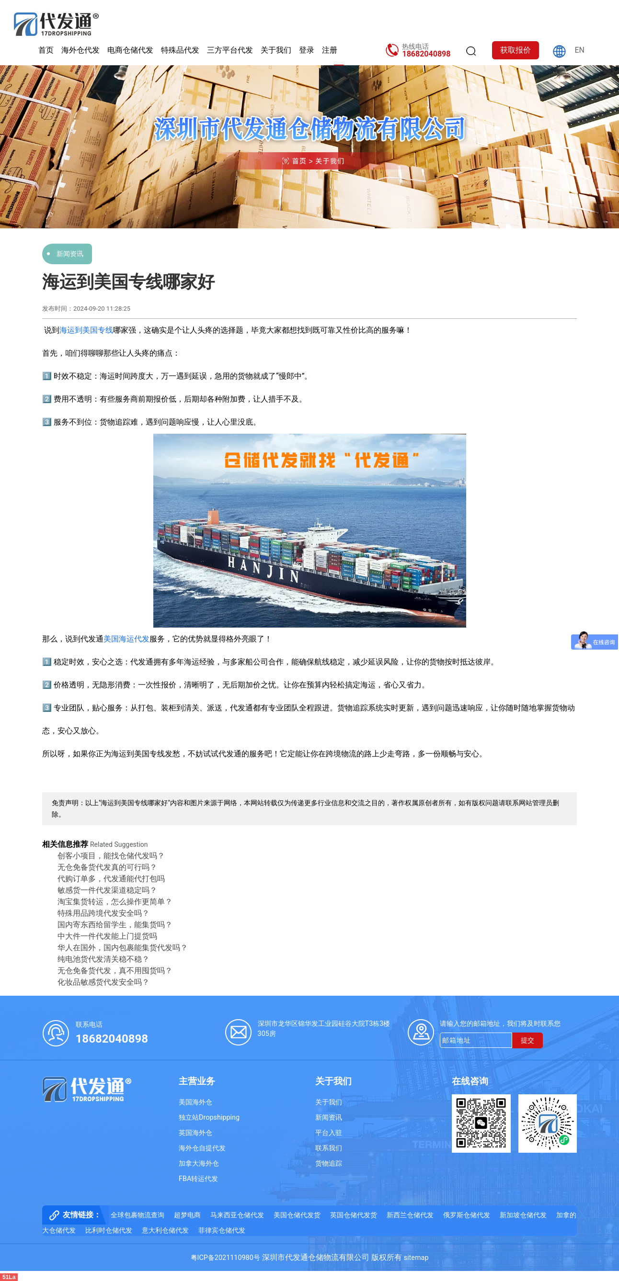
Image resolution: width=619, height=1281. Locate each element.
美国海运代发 (126, 638)
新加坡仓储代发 (523, 1215)
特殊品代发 (180, 50)
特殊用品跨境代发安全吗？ (103, 913)
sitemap (416, 1258)
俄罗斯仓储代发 (466, 1215)
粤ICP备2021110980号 (225, 1258)
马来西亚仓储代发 (237, 1215)
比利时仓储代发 (108, 1230)
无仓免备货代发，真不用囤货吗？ (114, 970)
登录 (306, 50)
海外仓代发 (80, 50)
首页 (46, 50)
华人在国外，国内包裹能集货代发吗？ (122, 947)
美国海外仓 (195, 1102)
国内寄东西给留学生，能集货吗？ (114, 924)
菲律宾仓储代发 (221, 1230)
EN (579, 50)
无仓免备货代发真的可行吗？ (107, 867)
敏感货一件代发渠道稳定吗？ (107, 890)
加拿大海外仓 (199, 1163)
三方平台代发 (230, 50)
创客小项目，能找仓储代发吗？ (111, 855)
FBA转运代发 (198, 1179)
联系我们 (328, 1148)
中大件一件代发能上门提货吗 (107, 936)
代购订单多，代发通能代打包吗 (111, 878)
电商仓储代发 (130, 50)
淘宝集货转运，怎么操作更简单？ (114, 901)
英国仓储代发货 (353, 1215)
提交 (527, 1040)
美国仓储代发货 (297, 1215)
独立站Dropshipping (209, 1117)
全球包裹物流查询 (137, 1215)
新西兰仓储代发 (410, 1215)
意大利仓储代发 (165, 1230)
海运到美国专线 (86, 330)
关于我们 (276, 50)
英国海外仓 (195, 1133)
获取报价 (515, 50)
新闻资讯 (70, 254)
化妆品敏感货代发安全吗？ (103, 982)
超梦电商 (187, 1215)
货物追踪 (328, 1163)
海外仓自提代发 (202, 1148)
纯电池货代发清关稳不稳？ (103, 959)
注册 (329, 50)
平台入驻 (328, 1133)
